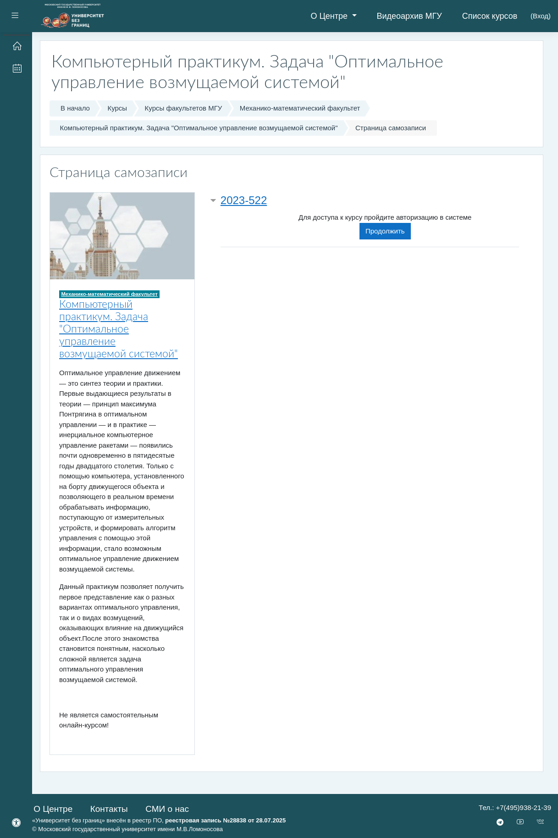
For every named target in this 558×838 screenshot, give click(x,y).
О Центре (330, 16)
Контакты (109, 809)
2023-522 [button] (244, 200)
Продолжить (385, 231)
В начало (75, 108)
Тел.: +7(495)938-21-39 (515, 807)
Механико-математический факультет (300, 108)
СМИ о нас (167, 809)
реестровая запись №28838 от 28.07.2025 (225, 820)
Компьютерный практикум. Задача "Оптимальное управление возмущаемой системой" (199, 128)
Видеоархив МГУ (409, 16)
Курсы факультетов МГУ (183, 108)
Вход (540, 16)
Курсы (117, 108)
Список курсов (490, 16)
